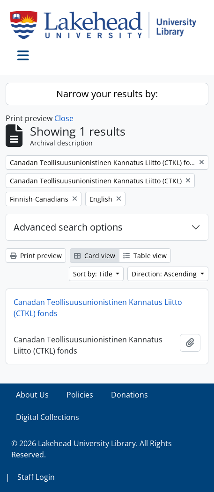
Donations (129, 395)
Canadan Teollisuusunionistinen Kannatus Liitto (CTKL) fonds (98, 307)
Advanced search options (68, 227)
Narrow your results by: (107, 93)
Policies (79, 395)
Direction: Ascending (165, 273)
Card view (94, 255)
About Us (32, 395)
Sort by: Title (93, 273)
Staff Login (36, 477)
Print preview (36, 255)
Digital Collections (47, 417)
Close (64, 118)
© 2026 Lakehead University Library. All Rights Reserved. (91, 449)
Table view (145, 255)
